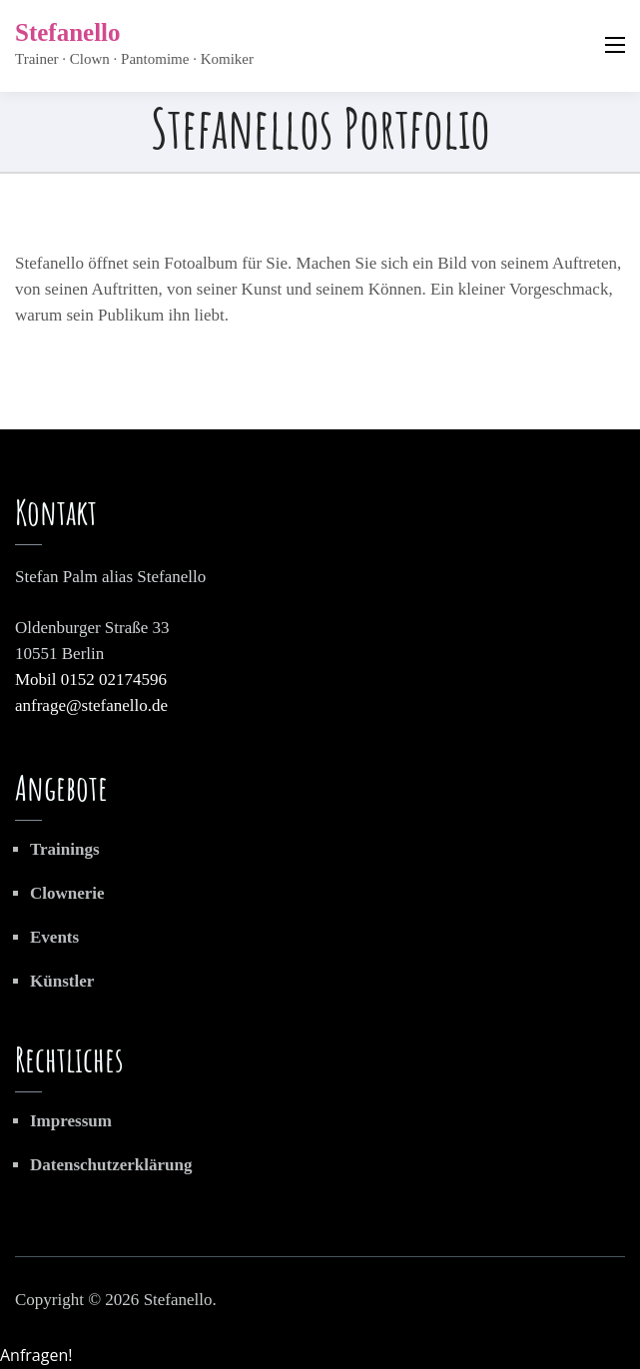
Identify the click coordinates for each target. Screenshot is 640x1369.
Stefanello (68, 32)
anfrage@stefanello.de (91, 705)
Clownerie (67, 893)
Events (54, 937)
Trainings (65, 849)
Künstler (62, 981)
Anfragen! (36, 1355)
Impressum (71, 1120)
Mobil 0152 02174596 (91, 679)
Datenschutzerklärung (111, 1164)
